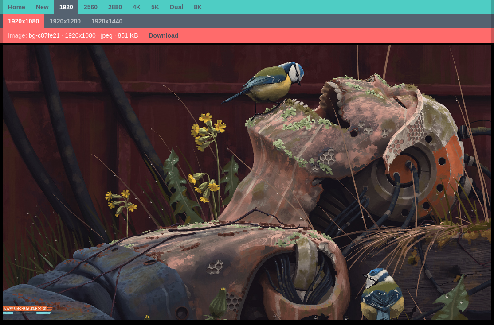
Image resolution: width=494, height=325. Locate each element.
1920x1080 (23, 21)
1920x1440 (106, 21)
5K (155, 7)
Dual (176, 7)
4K (137, 7)
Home (16, 7)
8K (198, 7)
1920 (66, 7)
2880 (115, 7)
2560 (91, 7)
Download (163, 35)
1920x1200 (65, 21)
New (42, 7)
